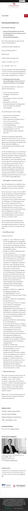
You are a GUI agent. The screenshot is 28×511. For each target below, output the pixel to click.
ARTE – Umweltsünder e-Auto (9, 420)
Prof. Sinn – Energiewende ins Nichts (11, 411)
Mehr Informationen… (19, 508)
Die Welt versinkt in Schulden (9, 414)
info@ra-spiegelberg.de (11, 460)
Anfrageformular (15, 429)
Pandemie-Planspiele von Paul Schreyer (11, 417)
